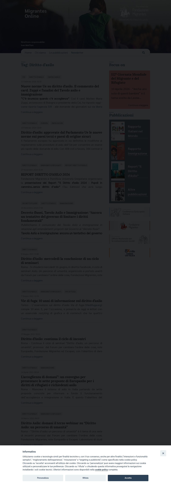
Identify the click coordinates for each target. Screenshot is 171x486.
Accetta (128, 478)
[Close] (163, 453)
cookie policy (101, 469)
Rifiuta (85, 478)
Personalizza (43, 478)
